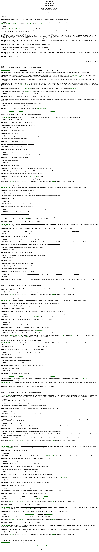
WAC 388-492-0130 (5, 525)
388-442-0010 (49, 514)
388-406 (46, 496)
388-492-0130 (38, 23)
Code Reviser (49, 545)
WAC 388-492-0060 (5, 288)
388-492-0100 (15, 23)
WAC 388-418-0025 (62, 477)
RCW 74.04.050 (25, 26)
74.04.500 (21, 111)
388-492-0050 (77, 22)
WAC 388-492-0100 (5, 395)
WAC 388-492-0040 (74, 88)
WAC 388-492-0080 (24, 84)
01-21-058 (53, 111)
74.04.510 (72, 217)
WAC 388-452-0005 (40, 498)
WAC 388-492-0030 (72, 75)
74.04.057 (37, 26)
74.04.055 (17, 217)
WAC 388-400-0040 (77, 76)
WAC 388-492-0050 (5, 224)
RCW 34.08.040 (83, 378)
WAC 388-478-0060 (37, 330)
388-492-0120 (29, 23)
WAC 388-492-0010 (38, 22)
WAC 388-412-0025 (43, 292)
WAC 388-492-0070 (5, 300)
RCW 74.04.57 (11, 111)
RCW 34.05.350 (13, 28)
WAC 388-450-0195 (35, 316)
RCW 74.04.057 (62, 217)
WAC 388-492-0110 (5, 446)
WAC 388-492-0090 (5, 382)
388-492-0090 (8, 23)
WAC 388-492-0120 (5, 507)
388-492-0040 (70, 22)
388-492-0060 (84, 22)
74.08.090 (42, 26)
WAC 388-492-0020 (54, 22)
